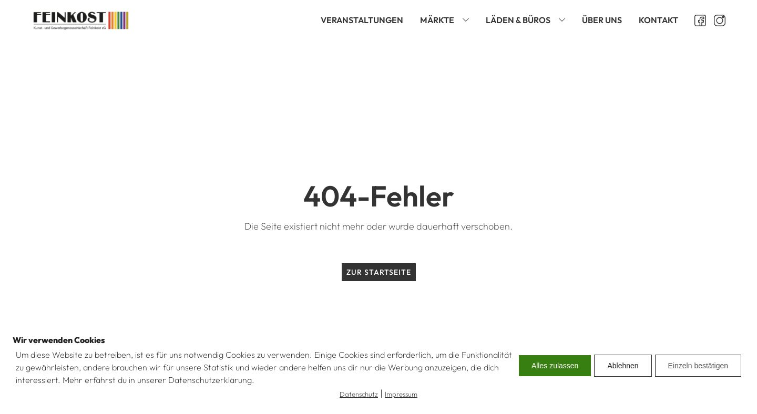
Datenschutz (359, 394)
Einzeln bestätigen (698, 365)
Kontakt (658, 20)
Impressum (401, 394)
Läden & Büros (518, 20)
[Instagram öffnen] (715, 20)
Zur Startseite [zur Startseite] (378, 272)
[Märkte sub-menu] (468, 20)
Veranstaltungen (362, 20)
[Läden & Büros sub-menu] (564, 20)
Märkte (437, 20)
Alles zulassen (555, 365)
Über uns (602, 20)
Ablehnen (622, 365)
